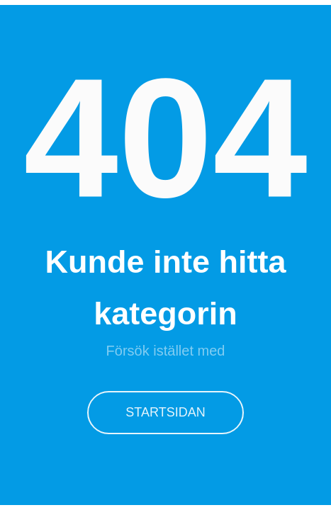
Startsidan (165, 412)
